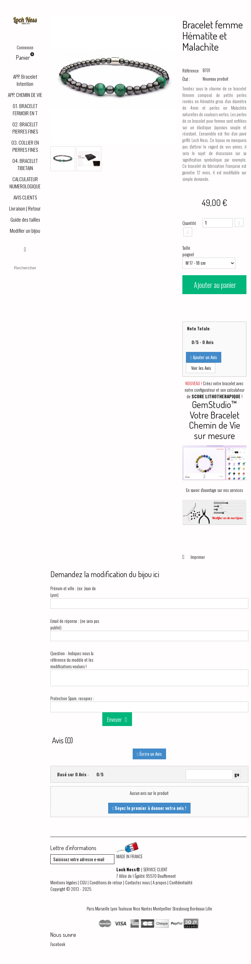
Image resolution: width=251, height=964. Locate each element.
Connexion (25, 47)
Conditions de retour (106, 882)
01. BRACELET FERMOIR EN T (25, 109)
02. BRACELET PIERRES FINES (25, 127)
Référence (190, 70)
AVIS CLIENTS (25, 197)
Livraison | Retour (25, 208)
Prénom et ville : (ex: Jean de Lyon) (73, 591)
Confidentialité (180, 882)
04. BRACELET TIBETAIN (25, 164)
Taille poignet (188, 251)
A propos (159, 882)
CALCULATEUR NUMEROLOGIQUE (25, 182)
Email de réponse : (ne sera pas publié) (74, 624)
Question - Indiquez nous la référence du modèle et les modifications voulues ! (71, 660)
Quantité (189, 223)
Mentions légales (63, 882)
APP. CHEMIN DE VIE (25, 94)
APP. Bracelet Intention (25, 80)
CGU (83, 882)
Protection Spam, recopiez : (72, 698)
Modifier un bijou (25, 230)
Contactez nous (137, 882)
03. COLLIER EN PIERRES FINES (25, 146)
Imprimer (197, 557)
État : (186, 79)
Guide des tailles (25, 219)
